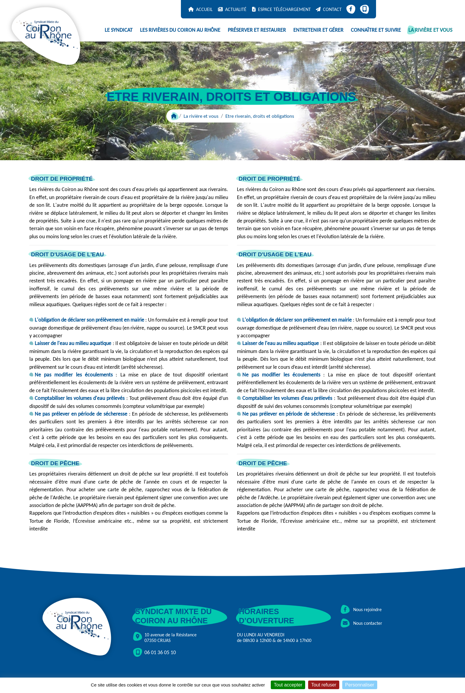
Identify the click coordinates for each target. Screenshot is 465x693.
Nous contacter (361, 623)
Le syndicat (119, 30)
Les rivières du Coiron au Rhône (180, 30)
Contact (332, 9)
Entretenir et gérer (318, 30)
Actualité (235, 9)
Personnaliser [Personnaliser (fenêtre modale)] (359, 684)
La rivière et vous (430, 30)
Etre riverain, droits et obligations (259, 116)
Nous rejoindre (361, 609)
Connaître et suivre (376, 30)
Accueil (204, 9)
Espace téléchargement (284, 9)
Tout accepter (288, 684)
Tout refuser (323, 684)
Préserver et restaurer (257, 30)
